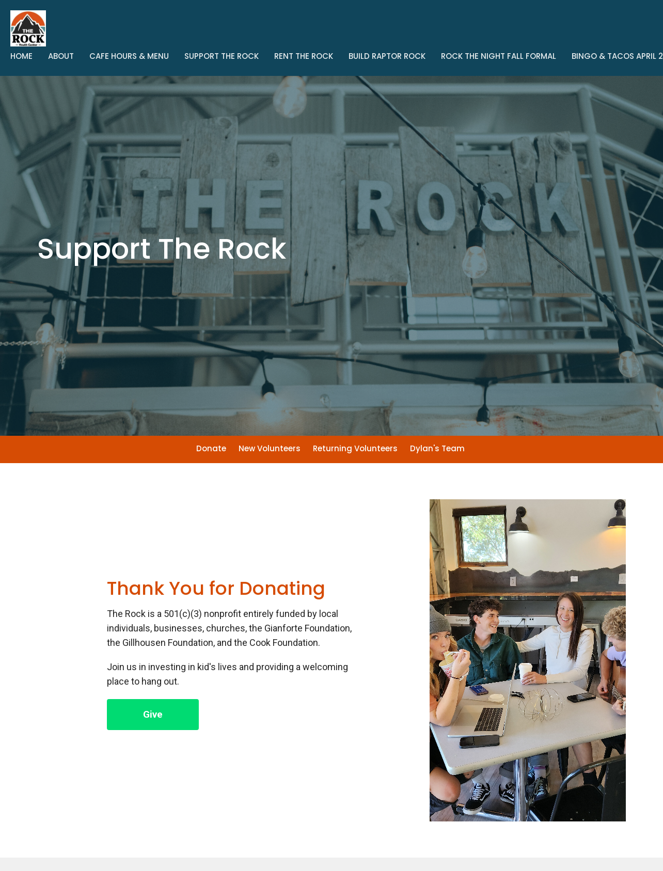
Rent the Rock (303, 56)
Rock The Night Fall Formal (498, 56)
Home (21, 56)
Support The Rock (221, 56)
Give (153, 714)
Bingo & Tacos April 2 (617, 56)
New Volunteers (270, 448)
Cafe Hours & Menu (129, 56)
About (61, 56)
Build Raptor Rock (387, 56)
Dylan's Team (437, 448)
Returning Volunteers (355, 448)
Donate (211, 448)
